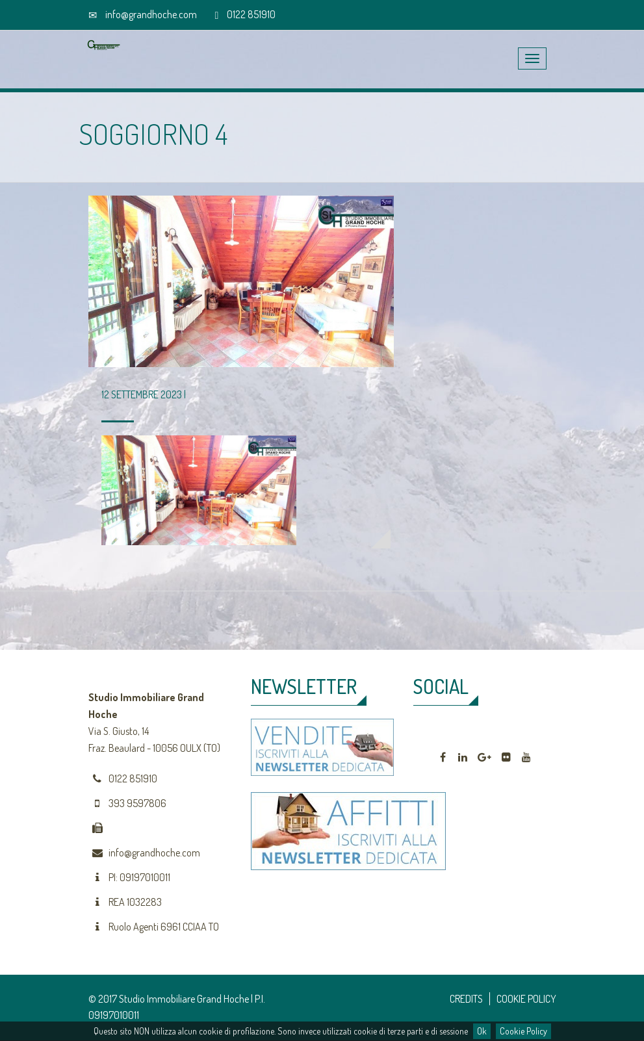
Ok (482, 1030)
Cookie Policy (523, 1030)
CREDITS (466, 998)
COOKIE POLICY (526, 998)
